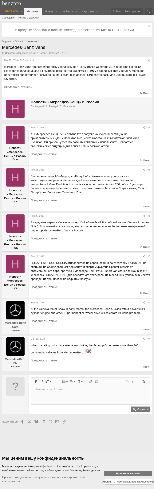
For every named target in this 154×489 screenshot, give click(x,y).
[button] (21, 11)
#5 (149, 256)
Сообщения (8, 17)
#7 (149, 339)
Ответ (146, 93)
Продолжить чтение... (18, 86)
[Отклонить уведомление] (148, 27)
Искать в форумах (28, 17)
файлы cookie (51, 466)
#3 (149, 169)
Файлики (67, 11)
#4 (149, 216)
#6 (149, 302)
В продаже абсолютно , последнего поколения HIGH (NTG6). (75, 30)
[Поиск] (148, 11)
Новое (49, 11)
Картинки (88, 11)
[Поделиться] (148, 60)
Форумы (33, 11)
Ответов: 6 (27, 60)
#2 (149, 127)
